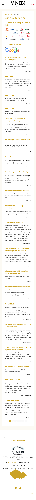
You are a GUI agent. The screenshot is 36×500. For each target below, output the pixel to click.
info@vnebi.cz (12, 462)
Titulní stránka (8, 14)
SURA (32, 493)
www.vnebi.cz (25, 462)
